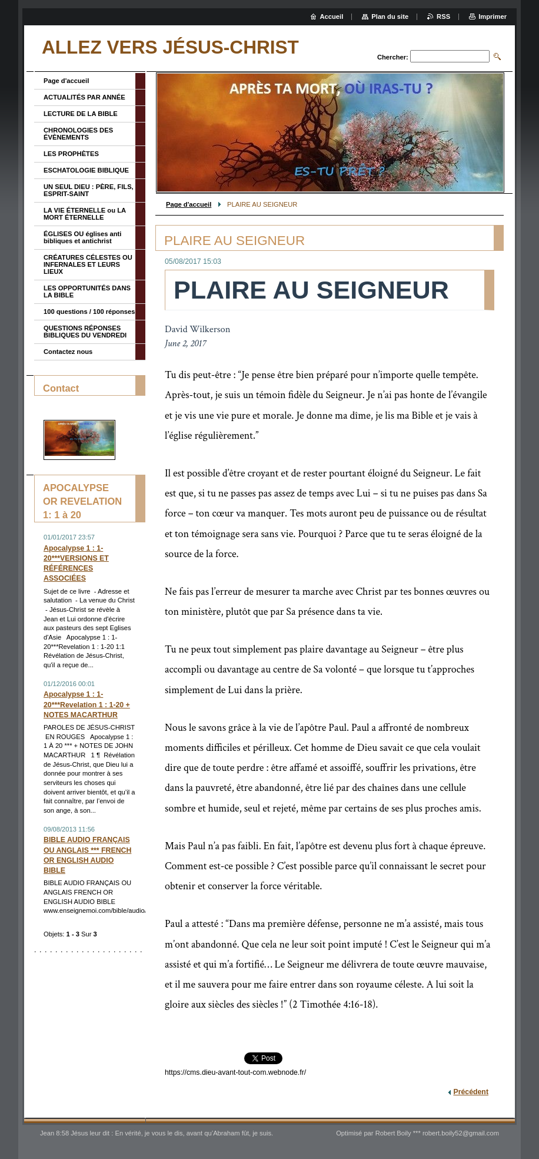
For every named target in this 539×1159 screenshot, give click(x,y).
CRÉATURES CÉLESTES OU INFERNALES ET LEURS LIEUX (88, 264)
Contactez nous (68, 351)
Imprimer (492, 16)
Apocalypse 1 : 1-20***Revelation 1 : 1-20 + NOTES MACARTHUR (87, 704)
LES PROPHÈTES (71, 153)
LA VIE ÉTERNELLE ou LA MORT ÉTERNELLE (85, 214)
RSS (443, 16)
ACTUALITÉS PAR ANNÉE (84, 97)
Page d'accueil (188, 204)
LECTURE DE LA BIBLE (81, 113)
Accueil (332, 16)
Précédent (470, 1092)
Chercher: (392, 57)
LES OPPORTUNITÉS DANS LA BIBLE (87, 291)
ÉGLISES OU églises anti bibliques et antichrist (82, 237)
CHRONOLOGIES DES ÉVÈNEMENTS (78, 134)
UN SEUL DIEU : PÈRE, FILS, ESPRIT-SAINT (89, 190)
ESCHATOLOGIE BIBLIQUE (86, 170)
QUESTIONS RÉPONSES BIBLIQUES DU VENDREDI (85, 331)
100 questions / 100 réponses (89, 311)
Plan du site (389, 16)
